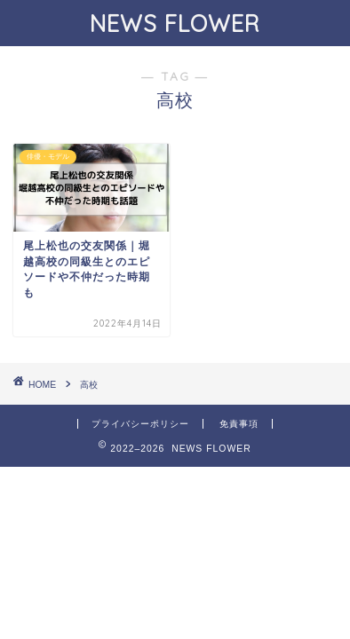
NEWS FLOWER (175, 23)
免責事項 (239, 424)
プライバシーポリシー (140, 424)
